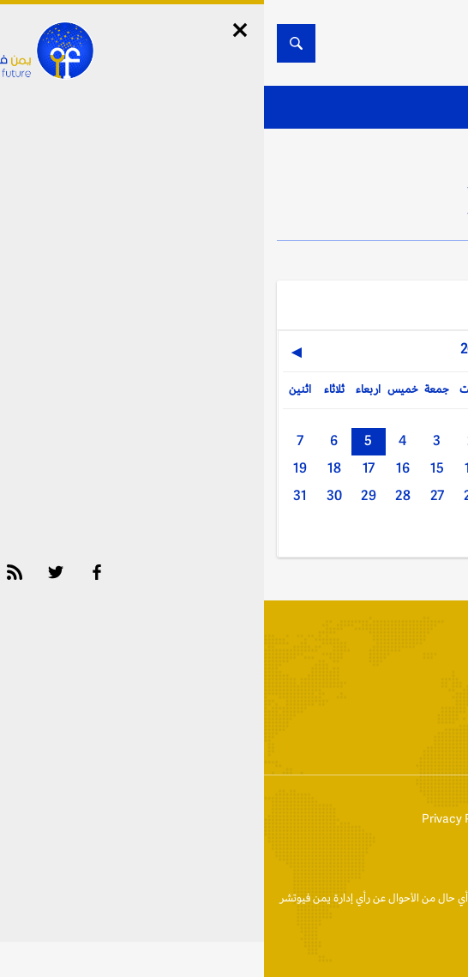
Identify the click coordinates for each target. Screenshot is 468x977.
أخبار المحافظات (398, 740)
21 (379, 495)
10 (344, 468)
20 (413, 495)
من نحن (382, 818)
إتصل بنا (437, 818)
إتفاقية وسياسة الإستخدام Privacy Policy (251, 818)
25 (241, 495)
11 (310, 468)
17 (105, 468)
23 (310, 495)
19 (36, 468)
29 (104, 495)
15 (173, 468)
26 (207, 495)
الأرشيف (304, 740)
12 (276, 468)
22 (344, 495)
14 (207, 468)
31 (36, 495)
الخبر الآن (435, 897)
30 (70, 495)
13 (242, 468)
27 (173, 495)
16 (139, 468)
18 (70, 468)
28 (139, 495)
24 (275, 495)
